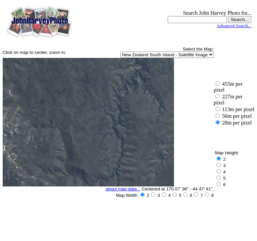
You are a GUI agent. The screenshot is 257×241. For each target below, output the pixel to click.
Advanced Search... (234, 25)
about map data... (123, 188)
